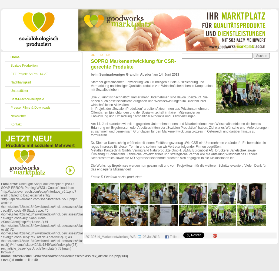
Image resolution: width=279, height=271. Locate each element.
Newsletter (18, 116)
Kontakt (16, 124)
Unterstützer (19, 91)
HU (100, 54)
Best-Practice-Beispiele (27, 99)
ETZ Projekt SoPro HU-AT (29, 74)
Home (15, 57)
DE (93, 54)
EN (108, 54)
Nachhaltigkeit (21, 82)
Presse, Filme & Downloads (30, 107)
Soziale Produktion (24, 65)
